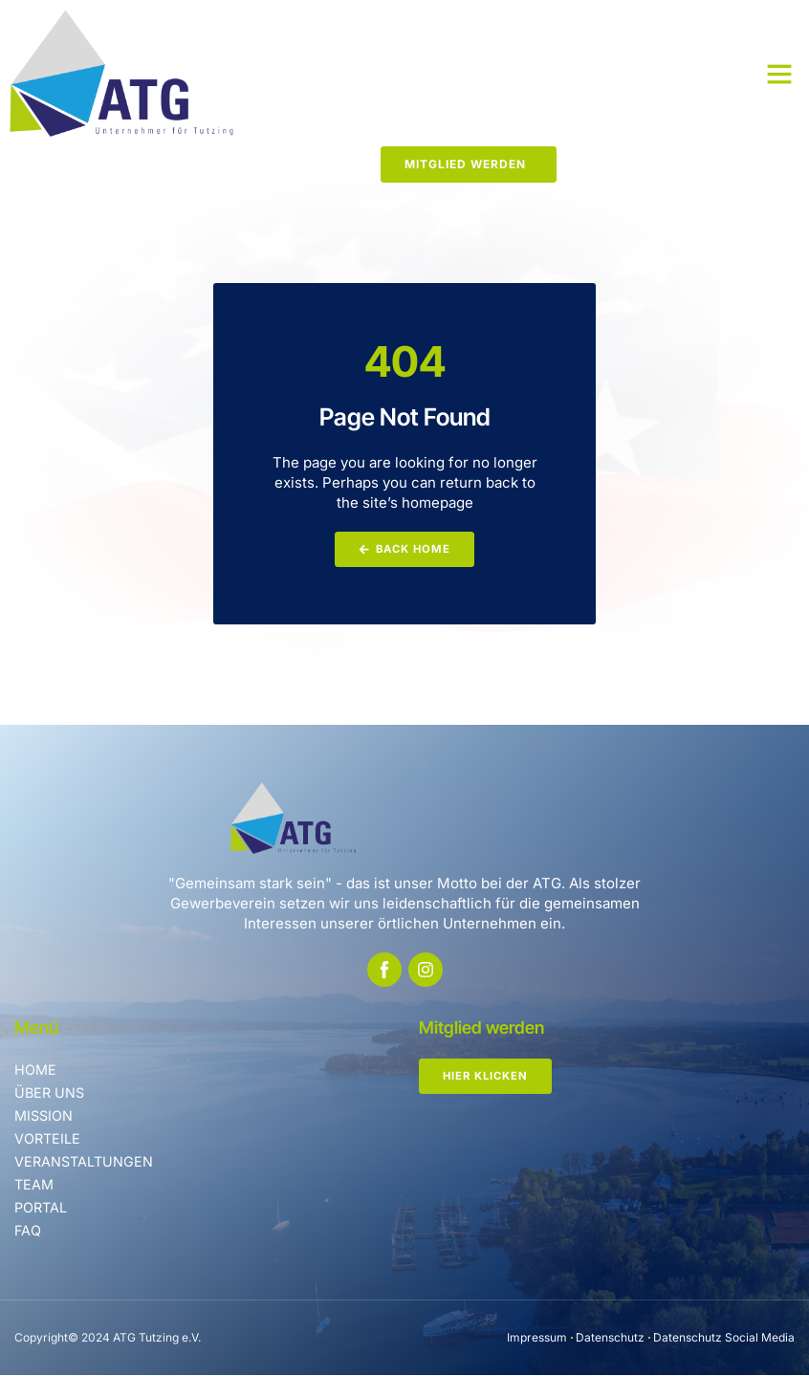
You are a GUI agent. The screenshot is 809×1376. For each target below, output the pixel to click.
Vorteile (47, 1139)
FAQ (27, 1231)
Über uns (50, 1093)
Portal (42, 1208)
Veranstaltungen (85, 1162)
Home (35, 1070)
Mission (45, 1116)
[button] (779, 74)
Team (34, 1185)
